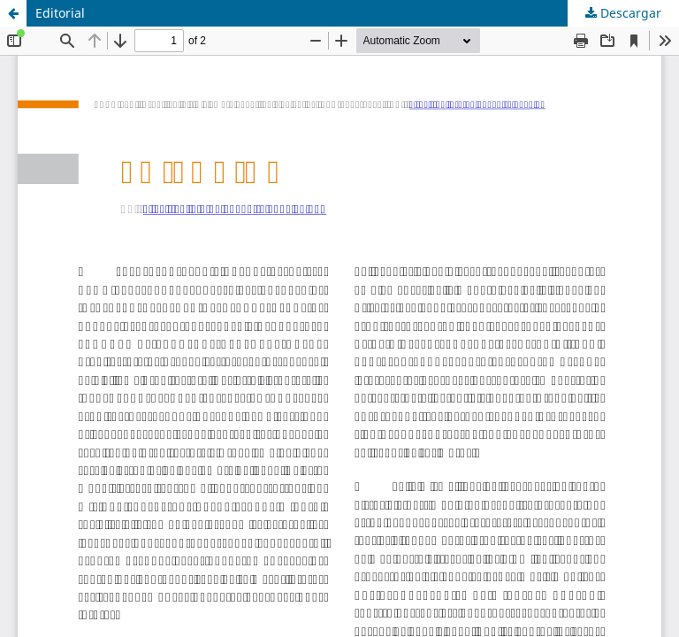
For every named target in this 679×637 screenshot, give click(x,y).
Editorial (60, 12)
